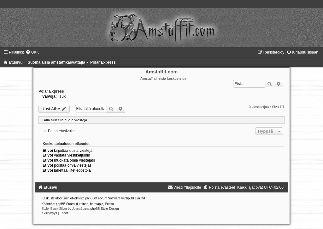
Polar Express (51, 91)
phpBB (90, 198)
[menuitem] (32, 52)
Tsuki (62, 96)
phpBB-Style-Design (105, 208)
